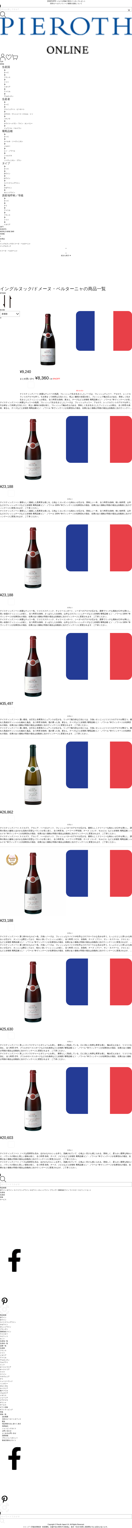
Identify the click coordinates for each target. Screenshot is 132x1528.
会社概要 (5, 1417)
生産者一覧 (4, 1343)
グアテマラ (4, 1400)
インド (2, 1365)
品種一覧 (3, 1346)
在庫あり (70, 499)
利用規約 (5, 1426)
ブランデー (4, 1329)
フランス (3, 1350)
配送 (3, 1421)
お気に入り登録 (31, 385)
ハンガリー (4, 1383)
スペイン (3, 1374)
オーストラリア (5, 1367)
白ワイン (3, 1320)
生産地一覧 (4, 1341)
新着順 (4, 314)
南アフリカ (4, 1391)
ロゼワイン (4, 1324)
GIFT (2, 227)
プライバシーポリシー (10, 1438)
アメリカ (3, 1357)
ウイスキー (4, 1334)
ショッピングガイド (9, 1428)
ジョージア (4, 1398)
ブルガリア (4, 1393)
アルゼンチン (5, 1360)
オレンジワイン (5, 1327)
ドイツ (2, 1353)
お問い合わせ (7, 1431)
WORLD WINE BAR (7, 231)
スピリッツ (4, 1336)
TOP (1, 62)
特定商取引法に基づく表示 (11, 1424)
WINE (2, 64)
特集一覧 (3, 1414)
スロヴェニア (5, 1376)
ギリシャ (3, 1402)
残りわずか (79, 390)
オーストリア (5, 1369)
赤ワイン (3, 1317)
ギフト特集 (4, 1407)
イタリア (3, 1355)
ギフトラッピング (6, 1409)
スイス (2, 1372)
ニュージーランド (6, 1381)
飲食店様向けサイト (9, 1440)
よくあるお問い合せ (9, 1433)
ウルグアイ (4, 1362)
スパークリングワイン (8, 1322)
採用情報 (5, 1435)
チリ (1, 1379)
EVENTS (3, 229)
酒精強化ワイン (5, 1331)
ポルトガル (4, 1386)
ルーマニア (4, 1388)
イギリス (3, 1395)
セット (2, 1339)
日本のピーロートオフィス (11, 1419)
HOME (2, 234)
